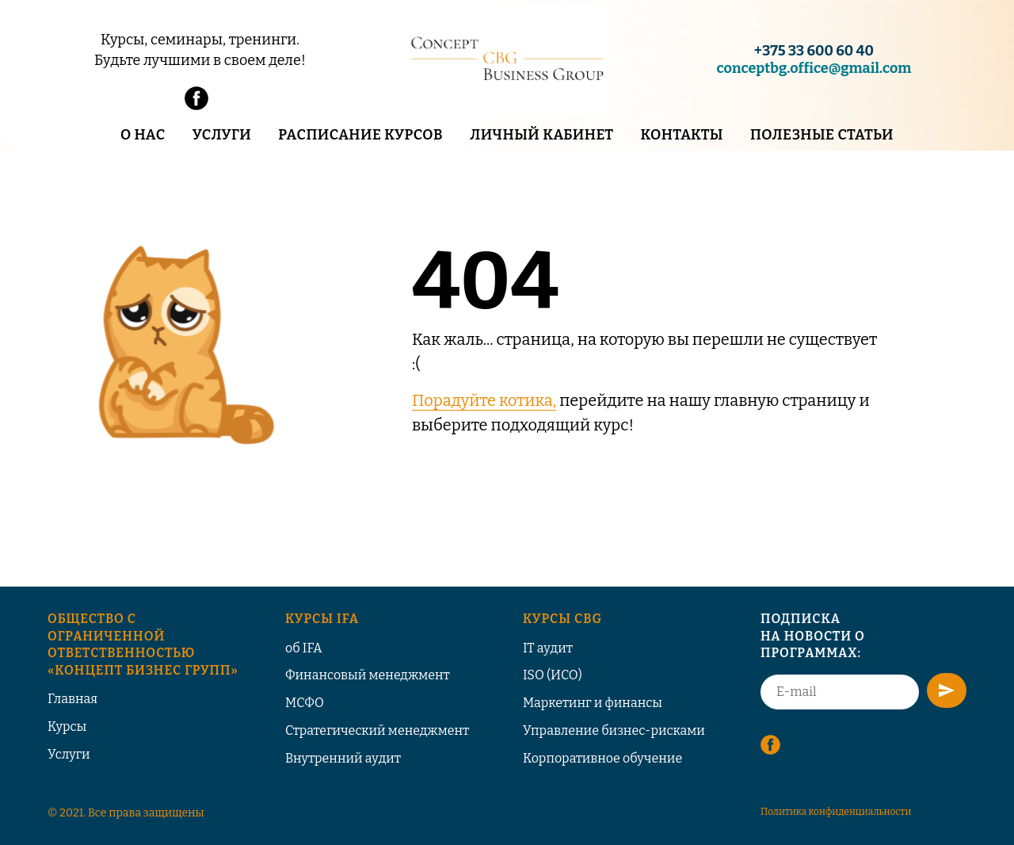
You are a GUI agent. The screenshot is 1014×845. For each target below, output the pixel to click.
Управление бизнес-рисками (614, 730)
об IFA (303, 648)
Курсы (67, 726)
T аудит (550, 648)
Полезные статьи (822, 134)
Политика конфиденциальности (835, 811)
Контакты (682, 134)
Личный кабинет (541, 134)
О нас (143, 134)
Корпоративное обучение (602, 758)
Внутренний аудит (343, 758)
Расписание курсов (360, 134)
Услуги (222, 134)
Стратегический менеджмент (377, 730)
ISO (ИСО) (552, 674)
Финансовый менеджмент (367, 674)
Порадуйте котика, (484, 400)
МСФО (304, 702)
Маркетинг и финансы (592, 702)
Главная (72, 698)
